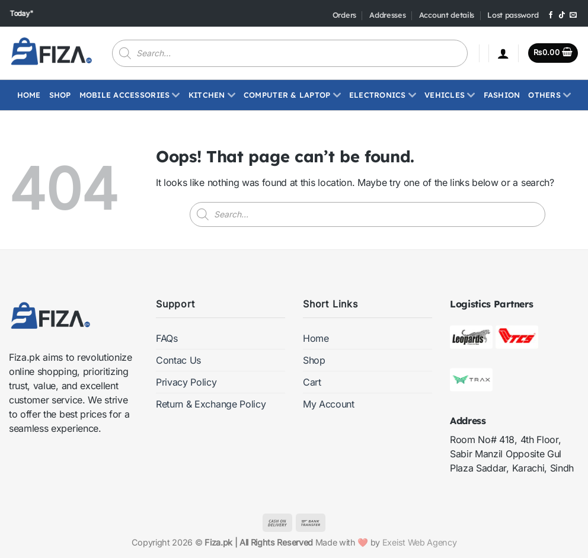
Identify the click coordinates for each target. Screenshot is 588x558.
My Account (328, 404)
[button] (503, 53)
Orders (344, 15)
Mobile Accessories (129, 94)
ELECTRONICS (382, 94)
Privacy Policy (186, 382)
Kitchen (211, 94)
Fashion (502, 95)
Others (549, 94)
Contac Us (178, 360)
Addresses (387, 15)
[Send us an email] (573, 15)
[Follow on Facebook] (550, 15)
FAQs (167, 338)
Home (29, 95)
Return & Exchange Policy (211, 404)
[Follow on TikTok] (561, 15)
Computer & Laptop (292, 94)
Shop (60, 95)
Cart (312, 382)
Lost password (512, 15)
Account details (446, 15)
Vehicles (449, 94)
